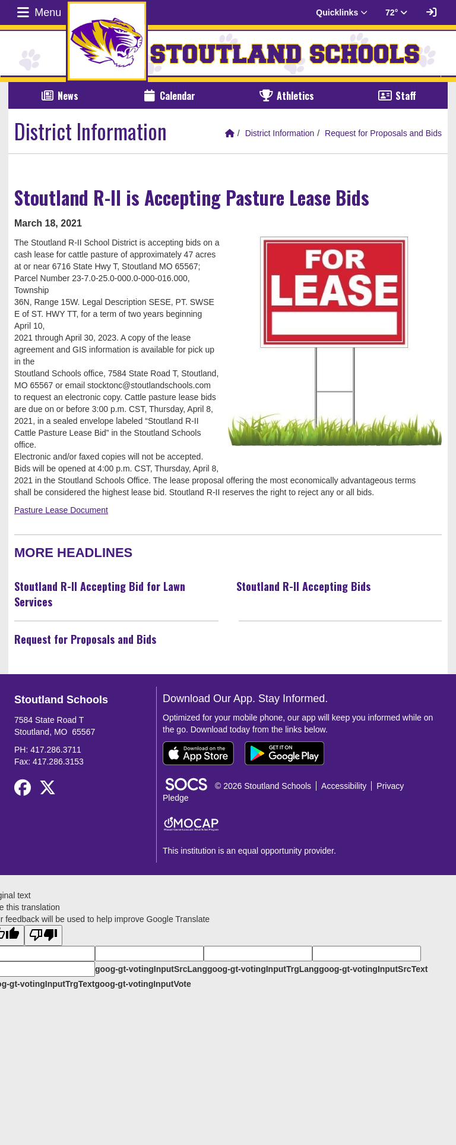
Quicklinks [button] (342, 12)
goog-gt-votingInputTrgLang (263, 969)
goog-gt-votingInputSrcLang (151, 969)
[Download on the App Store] (198, 753)
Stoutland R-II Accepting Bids (303, 586)
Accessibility (343, 786)
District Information (280, 133)
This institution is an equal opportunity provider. (249, 850)
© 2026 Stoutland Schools (263, 786)
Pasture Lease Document (61, 510)
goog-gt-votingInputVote (142, 984)
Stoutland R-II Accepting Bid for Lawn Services (99, 593)
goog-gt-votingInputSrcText (373, 969)
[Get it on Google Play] (284, 753)
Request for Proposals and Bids (383, 133)
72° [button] (396, 12)
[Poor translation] (43, 935)
